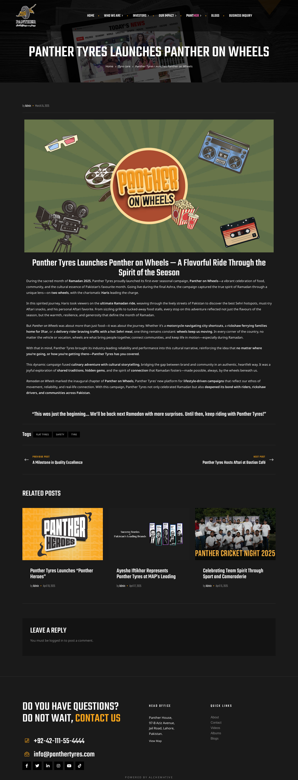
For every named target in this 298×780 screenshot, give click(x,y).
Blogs (215, 16)
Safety (60, 434)
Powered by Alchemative (149, 774)
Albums (216, 730)
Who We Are (113, 16)
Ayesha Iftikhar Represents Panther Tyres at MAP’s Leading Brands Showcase (146, 574)
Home (90, 16)
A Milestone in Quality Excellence (84, 459)
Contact (216, 719)
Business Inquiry (240, 16)
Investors (141, 16)
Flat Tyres (42, 434)
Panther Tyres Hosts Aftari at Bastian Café (213, 459)
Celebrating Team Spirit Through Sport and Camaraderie (233, 571)
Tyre (74, 434)
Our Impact (167, 16)
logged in (56, 637)
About (215, 714)
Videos (215, 725)
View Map (155, 738)
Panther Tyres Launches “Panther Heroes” (61, 571)
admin (28, 106)
